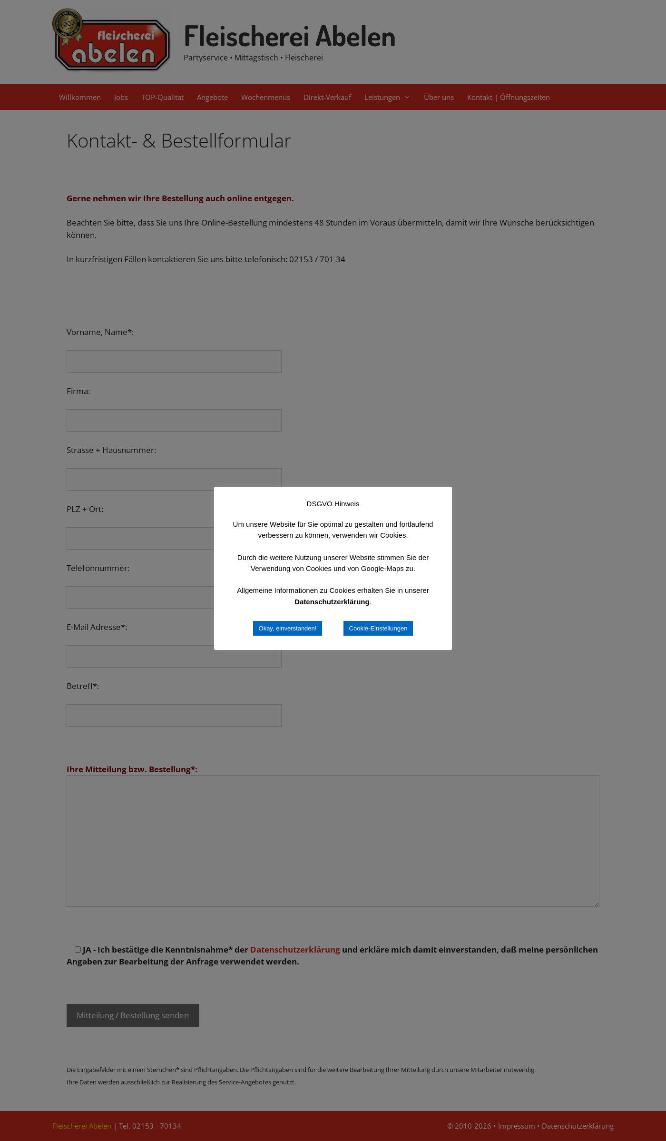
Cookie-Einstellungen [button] (378, 628)
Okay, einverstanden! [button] (288, 628)
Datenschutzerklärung (332, 602)
